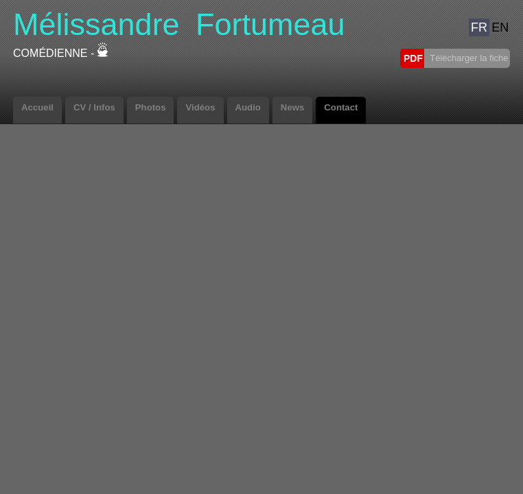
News (292, 107)
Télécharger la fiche (468, 58)
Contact (341, 107)
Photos (150, 107)
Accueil (37, 107)
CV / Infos (94, 107)
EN (500, 27)
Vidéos (200, 107)
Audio (248, 107)
